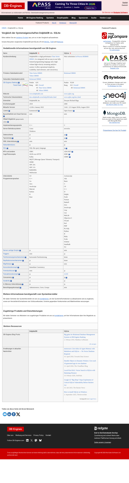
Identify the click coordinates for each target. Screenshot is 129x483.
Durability (6, 281)
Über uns (10, 435)
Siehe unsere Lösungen (102, 442)
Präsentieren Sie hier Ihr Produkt (114, 130)
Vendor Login (105, 18)
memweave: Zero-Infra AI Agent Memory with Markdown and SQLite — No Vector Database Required (79, 351)
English (125, 3)
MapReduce (7, 264)
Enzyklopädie (62, 18)
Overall (41, 85)
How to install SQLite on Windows (75, 392)
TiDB (52, 42)
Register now (114, 68)
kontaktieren (44, 299)
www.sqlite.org (69, 94)
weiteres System (22, 38)
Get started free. (114, 122)
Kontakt (48, 435)
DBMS (4, 28)
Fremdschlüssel (9, 271)
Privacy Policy (38, 435)
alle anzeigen (92, 344)
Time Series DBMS (35, 73)
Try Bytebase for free (115, 86)
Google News (92, 399)
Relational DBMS (70, 73)
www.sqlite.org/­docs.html (72, 97)
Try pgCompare (114, 50)
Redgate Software (121, 12)
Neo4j (54, 23)
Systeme (50, 18)
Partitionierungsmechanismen (13, 257)
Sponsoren (83, 18)
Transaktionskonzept (10, 274)
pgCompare (107, 41)
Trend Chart (17, 85)
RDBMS (85, 56)
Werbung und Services (23, 435)
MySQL (46, 42)
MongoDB (73, 23)
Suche (93, 18)
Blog (73, 18)
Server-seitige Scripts (11, 250)
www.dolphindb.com (36, 94)
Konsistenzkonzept (10, 267)
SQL (4, 148)
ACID (66, 274)
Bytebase (62, 23)
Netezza (60, 42)
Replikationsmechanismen (12, 260)
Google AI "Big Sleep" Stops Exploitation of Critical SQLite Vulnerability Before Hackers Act (79, 382)
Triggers (6, 254)
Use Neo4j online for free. (114, 105)
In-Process (78, 56)
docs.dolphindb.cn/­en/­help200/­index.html (42, 97)
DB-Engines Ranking (34, 18)
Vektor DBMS (34, 76)
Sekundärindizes (9, 145)
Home (20, 18)
